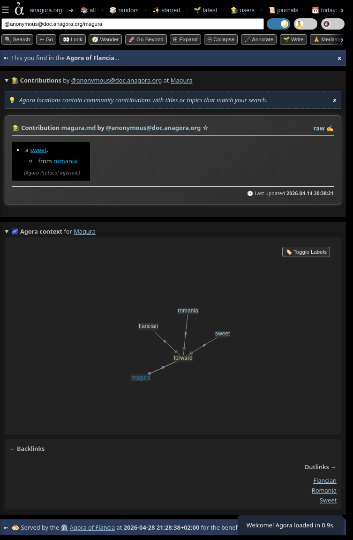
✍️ (330, 128)
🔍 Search (17, 39)
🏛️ (64, 527)
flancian (325, 481)
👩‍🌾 (16, 127)
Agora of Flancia (92, 527)
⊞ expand (185, 39)
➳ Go (46, 39)
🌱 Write (293, 39)
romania (65, 161)
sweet (38, 149)
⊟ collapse (220, 39)
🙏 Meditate (327, 39)
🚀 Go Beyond (146, 39)
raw (319, 128)
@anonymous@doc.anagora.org (116, 80)
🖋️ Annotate (259, 39)
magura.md (78, 127)
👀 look (73, 39)
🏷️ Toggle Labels (306, 252)
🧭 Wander (105, 39)
